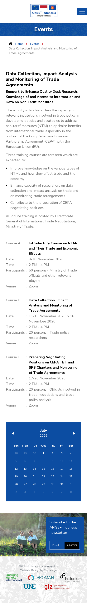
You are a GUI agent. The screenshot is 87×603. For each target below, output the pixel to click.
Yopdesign (50, 570)
